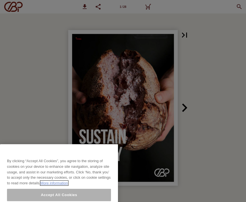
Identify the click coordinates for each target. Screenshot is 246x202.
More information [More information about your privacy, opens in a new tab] (54, 187)
